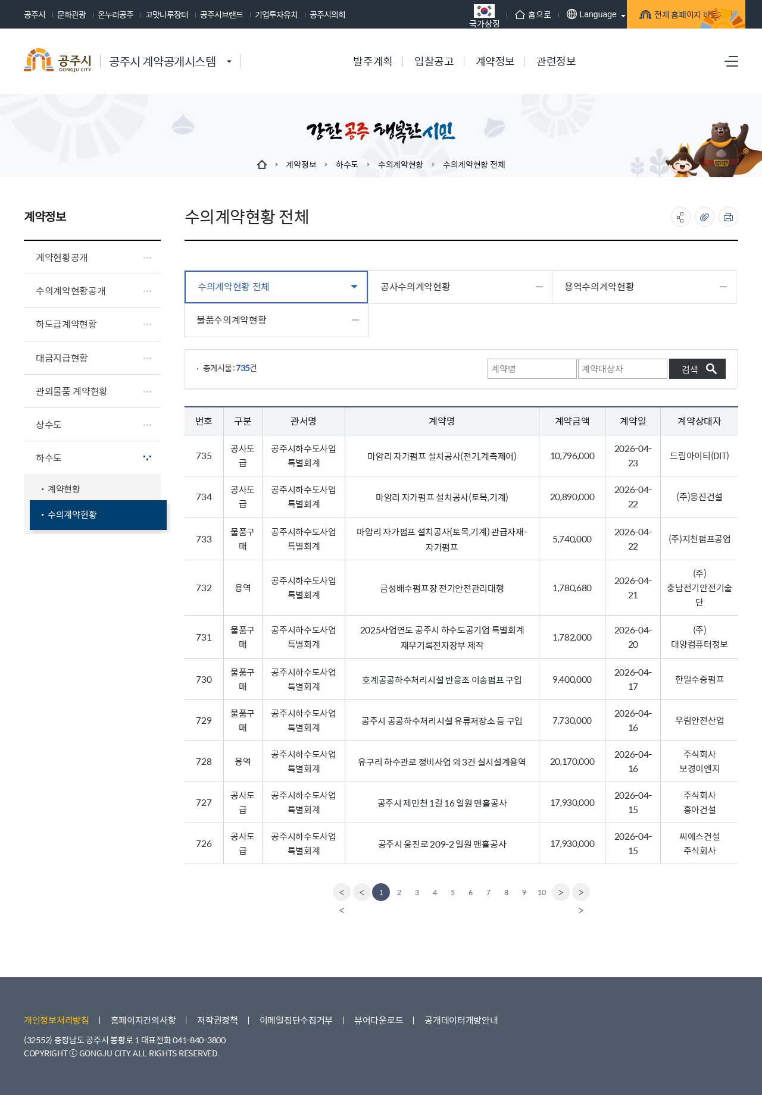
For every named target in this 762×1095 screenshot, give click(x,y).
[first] (340, 892)
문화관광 (71, 14)
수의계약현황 (400, 164)
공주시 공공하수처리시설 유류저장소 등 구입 (442, 720)
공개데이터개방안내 (461, 1020)
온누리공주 (115, 14)
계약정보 (301, 164)
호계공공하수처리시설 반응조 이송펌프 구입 (441, 679)
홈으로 (470, 14)
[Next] (563, 892)
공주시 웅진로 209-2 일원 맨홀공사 (442, 844)
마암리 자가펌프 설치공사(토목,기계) (442, 497)
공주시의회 (327, 14)
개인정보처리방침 (56, 1020)
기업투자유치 (276, 14)
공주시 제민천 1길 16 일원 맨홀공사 (442, 803)
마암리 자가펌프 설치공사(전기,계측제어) (441, 456)
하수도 (347, 164)
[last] (583, 892)
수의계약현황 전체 (474, 164)
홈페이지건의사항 (143, 1020)
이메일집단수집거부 (296, 1020)
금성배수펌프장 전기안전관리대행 (442, 588)
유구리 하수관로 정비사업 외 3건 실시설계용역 (442, 761)
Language (529, 14)
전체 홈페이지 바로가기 (643, 16)
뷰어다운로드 (378, 1020)
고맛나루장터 (166, 14)
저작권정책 (217, 1020)
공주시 (34, 14)
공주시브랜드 (221, 14)
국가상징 (422, 15)
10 (542, 892)
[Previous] (360, 892)
